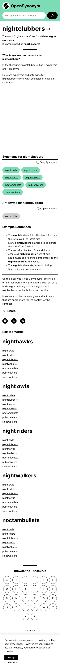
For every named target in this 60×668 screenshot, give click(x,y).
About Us (30, 630)
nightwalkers (32, 177)
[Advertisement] (30, 121)
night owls (11, 170)
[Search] (52, 15)
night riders (30, 170)
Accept (11, 657)
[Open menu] (56, 6)
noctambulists (13, 184)
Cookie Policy (10, 662)
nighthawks (11, 177)
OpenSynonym (25, 5)
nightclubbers (10, 359)
